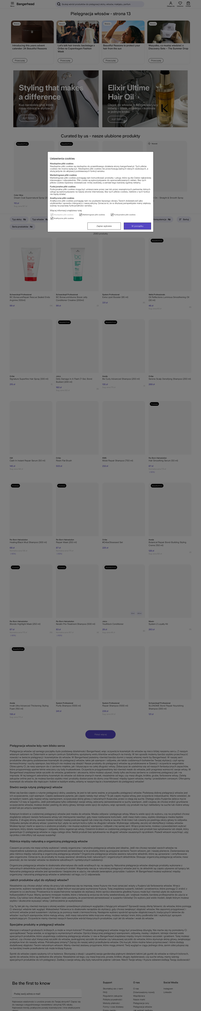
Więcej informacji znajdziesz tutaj (66, 210)
